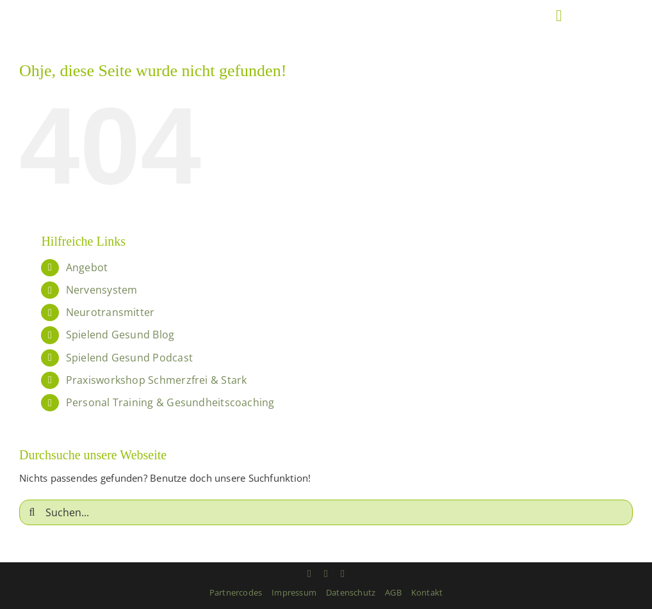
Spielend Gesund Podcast (129, 358)
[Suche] (32, 512)
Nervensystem (102, 290)
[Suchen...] (326, 512)
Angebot (87, 267)
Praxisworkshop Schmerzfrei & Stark (156, 380)
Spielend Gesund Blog (120, 335)
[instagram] (309, 574)
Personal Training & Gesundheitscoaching (170, 402)
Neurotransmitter (110, 312)
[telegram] (343, 574)
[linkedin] (326, 574)
